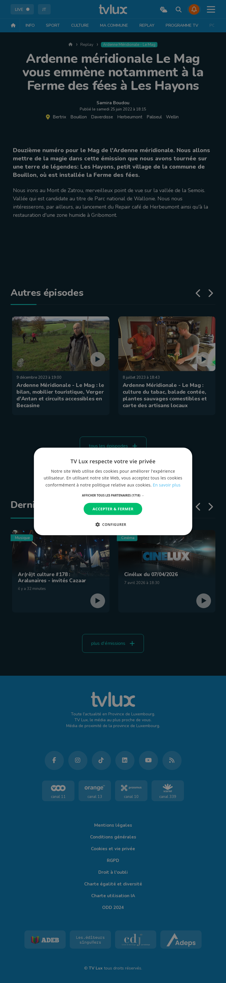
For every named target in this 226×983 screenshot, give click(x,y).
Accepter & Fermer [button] (113, 508)
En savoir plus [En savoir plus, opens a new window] (166, 484)
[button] (113, 495)
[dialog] (113, 491)
